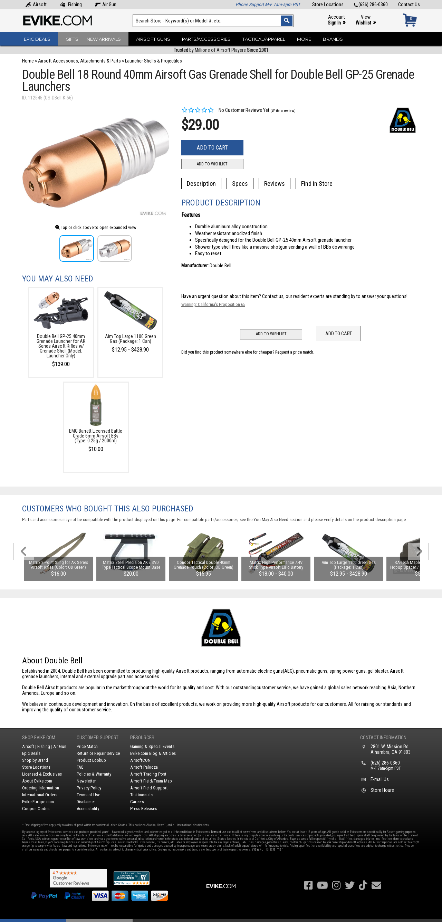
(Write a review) (283, 110)
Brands (333, 39)
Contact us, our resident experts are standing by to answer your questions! (334, 296)
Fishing (71, 4)
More (304, 39)
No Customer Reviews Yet (225, 110)
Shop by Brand (35, 760)
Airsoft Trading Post (148, 774)
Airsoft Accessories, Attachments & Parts (79, 61)
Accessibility (88, 808)
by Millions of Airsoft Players (221, 50)
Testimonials (141, 794)
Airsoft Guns (153, 39)
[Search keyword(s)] (213, 21)
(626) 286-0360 (371, 4)
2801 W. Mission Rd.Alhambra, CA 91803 (391, 749)
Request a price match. (294, 352)
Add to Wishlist (212, 164)
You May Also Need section (277, 519)
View (366, 20)
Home (28, 61)
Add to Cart (212, 147)
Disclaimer (86, 801)
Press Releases (143, 808)
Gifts (72, 39)
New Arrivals (104, 39)
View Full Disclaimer (267, 849)
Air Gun (105, 4)
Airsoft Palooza (144, 767)
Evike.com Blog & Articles (153, 753)
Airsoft (36, 4)
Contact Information (383, 737)
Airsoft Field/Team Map (151, 781)
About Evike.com (37, 781)
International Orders (39, 794)
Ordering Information (40, 787)
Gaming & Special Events (152, 746)
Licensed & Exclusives (42, 774)
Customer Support (97, 737)
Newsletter (86, 781)
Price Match (87, 746)
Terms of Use (88, 794)
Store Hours (382, 790)
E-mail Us (380, 779)
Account (336, 20)
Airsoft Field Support (149, 787)
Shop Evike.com (38, 737)
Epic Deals (37, 39)
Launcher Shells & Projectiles (153, 61)
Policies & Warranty (94, 774)
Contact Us (409, 4)
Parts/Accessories (206, 39)
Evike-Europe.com (38, 801)
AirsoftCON (140, 760)
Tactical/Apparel (263, 39)
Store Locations (328, 4)
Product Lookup (91, 760)
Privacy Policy (89, 787)
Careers (137, 801)
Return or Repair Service (98, 753)
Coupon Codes (35, 808)
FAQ (80, 767)
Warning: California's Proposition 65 (213, 304)
